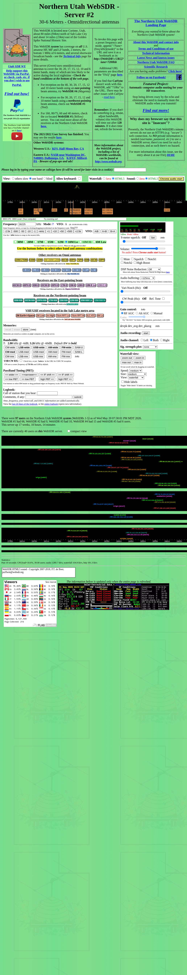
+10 (55, 231)
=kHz (41, 231)
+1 (48, 231)
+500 (69, 231)
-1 (35, 231)
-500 (15, 231)
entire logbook (51, 404)
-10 (29, 231)
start (146, 333)
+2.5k (78, 231)
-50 (22, 231)
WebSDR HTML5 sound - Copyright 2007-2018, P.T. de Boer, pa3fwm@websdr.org (33, 447)
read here (109, 97)
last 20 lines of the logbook (24, 404)
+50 (62, 231)
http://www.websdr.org (108, 161)
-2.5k (7, 231)
